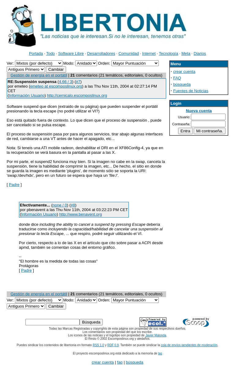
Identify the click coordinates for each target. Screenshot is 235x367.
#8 (73, 205)
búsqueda (182, 84)
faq (120, 362)
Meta (185, 53)
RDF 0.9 (113, 345)
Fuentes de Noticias (190, 91)
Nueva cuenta (199, 110)
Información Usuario (26, 95)
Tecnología (168, 53)
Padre (14, 184)
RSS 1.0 (98, 345)
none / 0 (60, 205)
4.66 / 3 (65, 81)
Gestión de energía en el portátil (38, 75)
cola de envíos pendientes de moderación (189, 345)
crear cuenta (184, 71)
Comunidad (128, 53)
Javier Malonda (155, 335)
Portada (36, 53)
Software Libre (71, 53)
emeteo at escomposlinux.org (56, 86)
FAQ (177, 78)
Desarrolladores (101, 53)
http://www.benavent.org (80, 214)
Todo (50, 53)
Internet (149, 53)
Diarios (200, 53)
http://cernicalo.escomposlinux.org (77, 95)
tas (160, 353)
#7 (78, 81)
